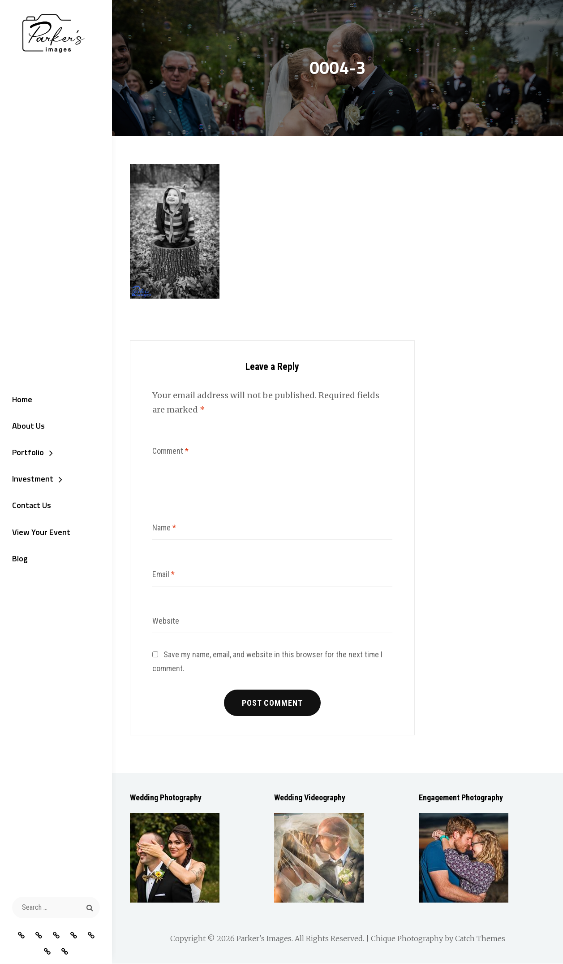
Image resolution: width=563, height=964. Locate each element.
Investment (31, 479)
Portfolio (27, 453)
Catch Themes (480, 938)
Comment (170, 451)
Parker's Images (264, 938)
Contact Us (30, 506)
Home (21, 399)
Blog (19, 559)
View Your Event (40, 532)
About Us (27, 426)
